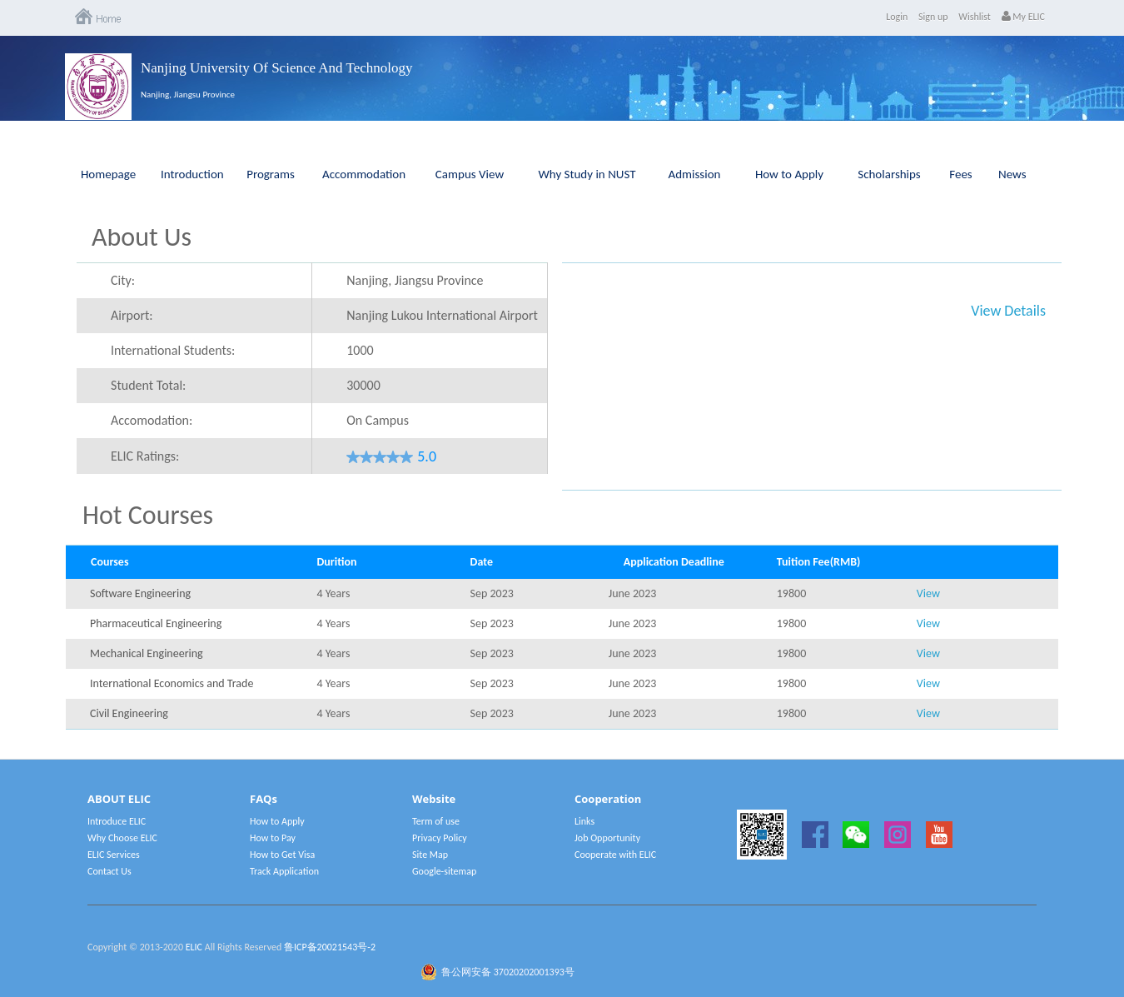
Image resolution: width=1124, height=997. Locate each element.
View (928, 593)
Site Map (430, 854)
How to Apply (789, 174)
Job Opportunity (607, 838)
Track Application (284, 871)
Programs (270, 174)
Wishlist (974, 16)
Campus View (469, 174)
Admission (695, 174)
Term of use (436, 821)
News (1012, 174)
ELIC (194, 947)
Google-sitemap (444, 871)
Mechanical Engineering (146, 653)
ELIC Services (113, 854)
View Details (1008, 311)
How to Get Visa (282, 854)
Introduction (192, 174)
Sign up (933, 16)
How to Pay (273, 838)
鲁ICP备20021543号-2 (329, 947)
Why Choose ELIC (122, 838)
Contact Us (109, 871)
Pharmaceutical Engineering (151, 623)
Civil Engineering (129, 713)
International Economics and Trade (151, 683)
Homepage (108, 174)
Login (897, 16)
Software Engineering (140, 593)
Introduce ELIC (116, 821)
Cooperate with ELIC (615, 854)
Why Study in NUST (586, 174)
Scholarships (889, 174)
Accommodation (363, 174)
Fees (960, 174)
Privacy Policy (439, 838)
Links (584, 821)
